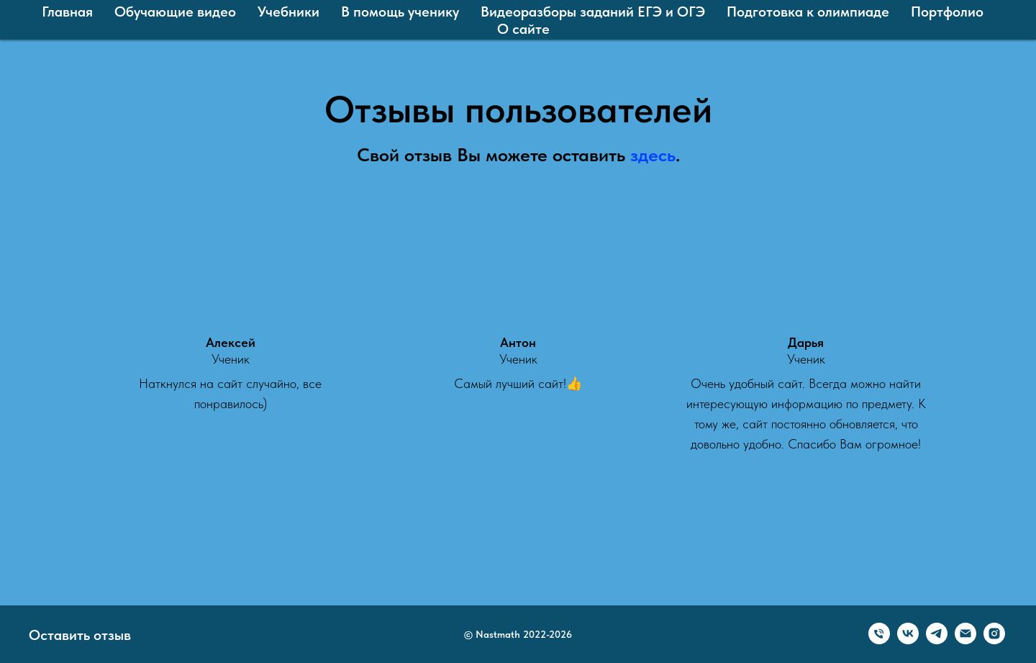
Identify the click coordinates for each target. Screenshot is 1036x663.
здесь (653, 154)
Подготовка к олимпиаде (808, 11)
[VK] (908, 640)
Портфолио (947, 11)
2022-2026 (547, 634)
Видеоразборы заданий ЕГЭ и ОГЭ (593, 11)
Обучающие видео (175, 11)
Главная (67, 11)
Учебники (288, 11)
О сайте (523, 28)
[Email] (965, 640)
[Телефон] (879, 640)
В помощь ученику (400, 11)
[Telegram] (937, 640)
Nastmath (498, 634)
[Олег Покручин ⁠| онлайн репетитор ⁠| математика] (994, 640)
